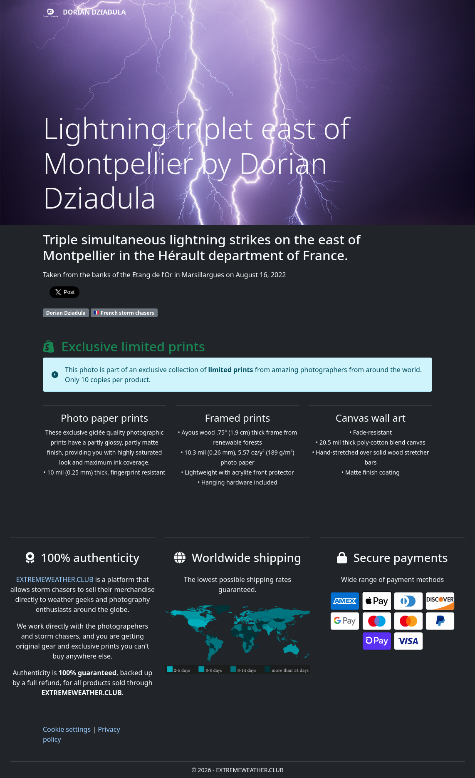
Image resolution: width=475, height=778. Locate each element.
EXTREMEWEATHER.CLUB (55, 579)
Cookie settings (67, 729)
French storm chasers (124, 312)
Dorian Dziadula (84, 12)
